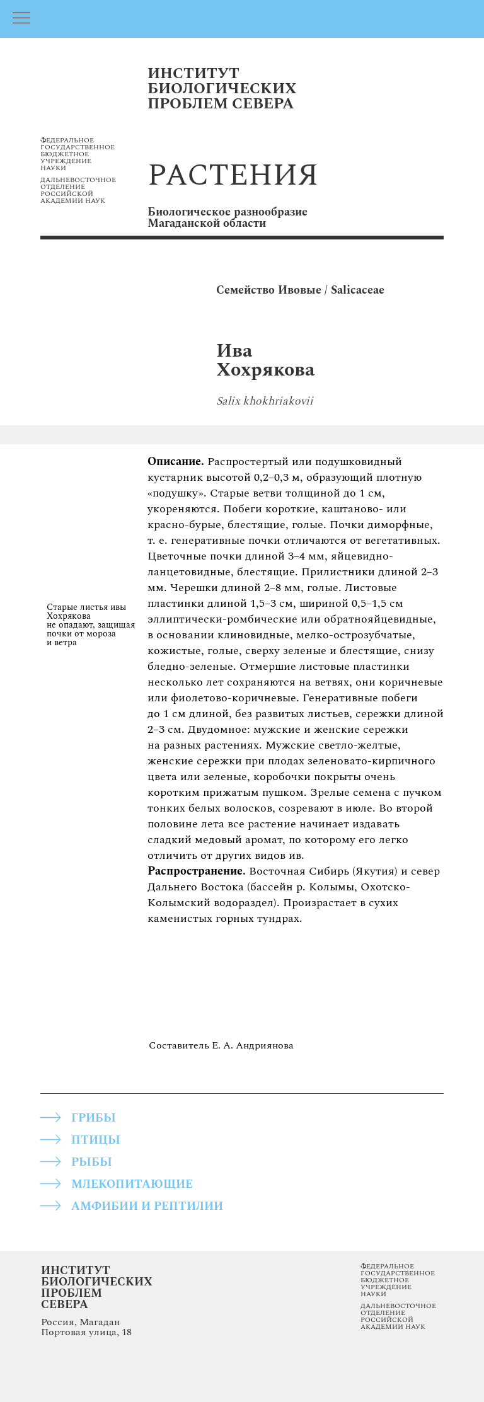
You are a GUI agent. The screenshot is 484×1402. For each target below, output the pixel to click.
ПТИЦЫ (95, 1140)
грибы (93, 1118)
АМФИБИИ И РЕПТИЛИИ (147, 1206)
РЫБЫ (91, 1162)
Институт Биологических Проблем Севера (97, 1287)
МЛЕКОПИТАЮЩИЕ (132, 1184)
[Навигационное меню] (21, 19)
